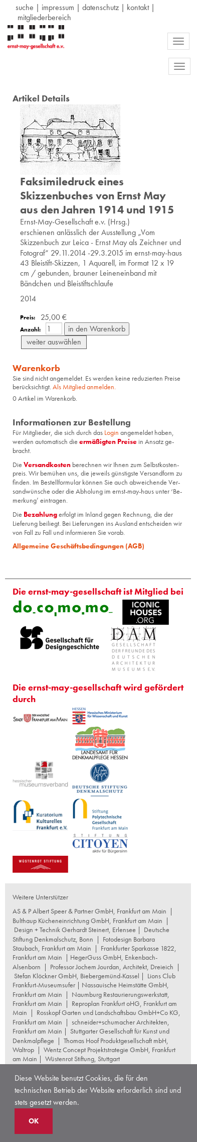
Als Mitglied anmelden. (84, 386)
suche (25, 7)
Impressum (58, 7)
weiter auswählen (54, 341)
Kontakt (138, 7)
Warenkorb (36, 368)
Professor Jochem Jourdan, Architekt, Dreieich (111, 966)
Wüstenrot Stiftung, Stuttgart (82, 1058)
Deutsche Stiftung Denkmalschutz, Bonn (91, 934)
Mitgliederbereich (44, 17)
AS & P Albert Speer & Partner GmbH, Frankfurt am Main (89, 911)
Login (112, 432)
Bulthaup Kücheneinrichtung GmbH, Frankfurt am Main (87, 920)
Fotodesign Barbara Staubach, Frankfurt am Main (84, 944)
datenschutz (100, 7)
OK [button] (34, 1120)
